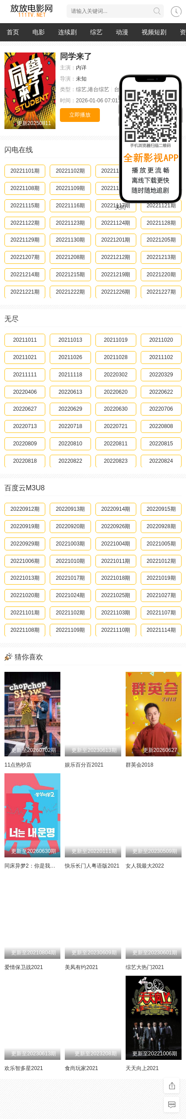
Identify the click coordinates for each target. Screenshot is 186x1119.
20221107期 (160, 613)
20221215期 (70, 274)
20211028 (115, 357)
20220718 (70, 426)
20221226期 (115, 292)
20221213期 (160, 257)
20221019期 (160, 578)
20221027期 (160, 595)
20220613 (70, 392)
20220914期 (115, 509)
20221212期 (115, 257)
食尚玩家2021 (81, 1068)
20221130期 (70, 240)
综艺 (96, 32)
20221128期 (160, 223)
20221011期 (115, 561)
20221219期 (115, 274)
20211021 (24, 357)
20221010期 (70, 561)
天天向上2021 (142, 1068)
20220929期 (24, 544)
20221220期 (160, 274)
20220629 (70, 409)
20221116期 (70, 205)
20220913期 (70, 509)
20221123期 (70, 223)
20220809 (24, 443)
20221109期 (70, 188)
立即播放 (80, 115)
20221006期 (24, 561)
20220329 (161, 375)
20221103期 (115, 613)
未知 (81, 79)
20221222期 (70, 292)
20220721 (115, 426)
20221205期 (160, 240)
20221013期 (24, 578)
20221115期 (24, 205)
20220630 (115, 409)
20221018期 (115, 578)
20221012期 (160, 561)
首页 (13, 32)
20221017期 (70, 578)
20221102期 (70, 171)
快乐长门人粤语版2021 (92, 866)
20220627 (24, 409)
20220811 (115, 443)
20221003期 (70, 544)
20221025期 (115, 595)
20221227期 (160, 292)
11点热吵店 (18, 765)
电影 (38, 32)
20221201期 (115, 240)
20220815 (161, 443)
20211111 (24, 375)
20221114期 (160, 630)
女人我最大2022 (145, 866)
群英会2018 (140, 765)
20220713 (24, 426)
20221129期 (24, 240)
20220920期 (70, 526)
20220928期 (160, 526)
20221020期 (24, 595)
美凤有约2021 (81, 967)
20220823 (115, 461)
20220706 (161, 409)
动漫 (122, 32)
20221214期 (24, 274)
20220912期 (24, 509)
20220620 (115, 392)
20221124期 (115, 223)
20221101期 (24, 171)
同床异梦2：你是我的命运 (35, 866)
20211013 (70, 340)
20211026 (70, 357)
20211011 (24, 340)
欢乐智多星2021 (23, 1068)
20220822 (70, 461)
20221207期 (24, 257)
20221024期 (70, 595)
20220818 (24, 461)
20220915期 (160, 509)
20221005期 (160, 544)
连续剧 (67, 32)
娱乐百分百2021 (84, 765)
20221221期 (24, 292)
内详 (81, 68)
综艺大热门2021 (145, 967)
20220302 (115, 375)
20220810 (70, 443)
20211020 (161, 340)
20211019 (115, 340)
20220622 (161, 392)
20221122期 (24, 223)
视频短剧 (154, 32)
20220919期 (24, 526)
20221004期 (115, 544)
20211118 (70, 375)
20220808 (161, 426)
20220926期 (115, 526)
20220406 (24, 392)
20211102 (161, 357)
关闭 (120, 207)
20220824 (161, 461)
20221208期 (70, 257)
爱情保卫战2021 (23, 967)
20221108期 (24, 188)
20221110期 (115, 630)
